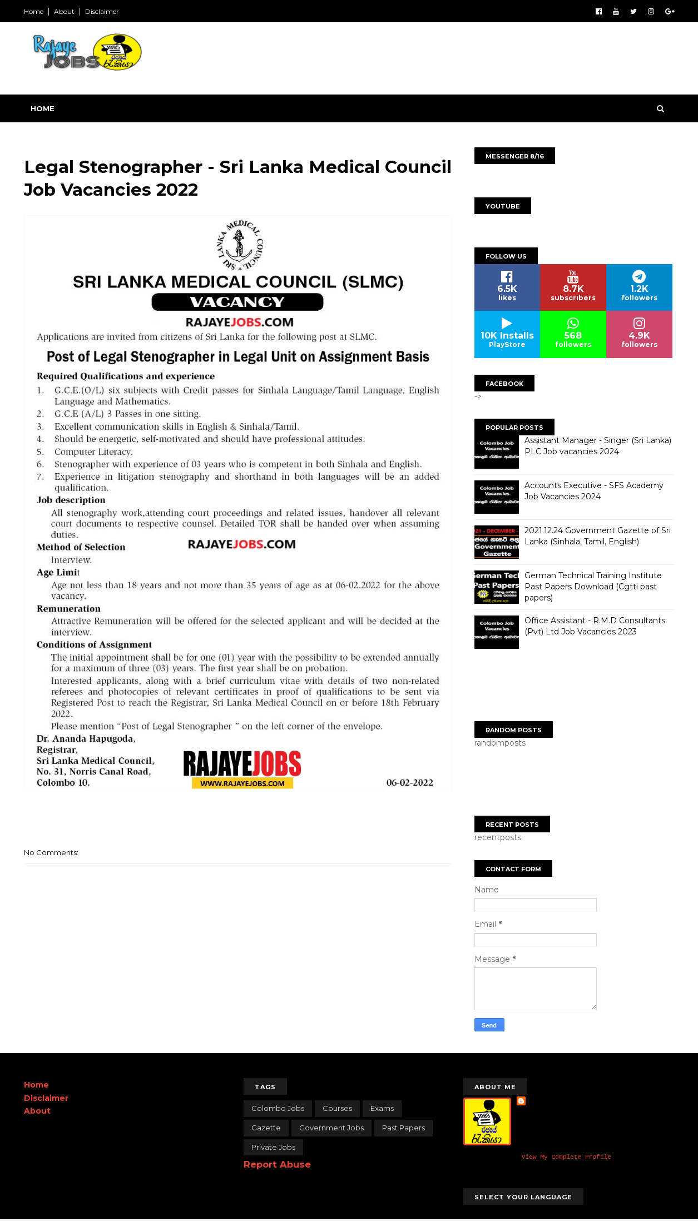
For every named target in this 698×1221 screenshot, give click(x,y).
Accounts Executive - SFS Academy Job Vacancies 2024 (594, 491)
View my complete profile (566, 1158)
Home (33, 11)
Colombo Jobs (277, 1108)
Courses (337, 1108)
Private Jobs (273, 1147)
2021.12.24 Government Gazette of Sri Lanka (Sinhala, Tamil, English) (597, 536)
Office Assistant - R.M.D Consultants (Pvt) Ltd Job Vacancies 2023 (594, 626)
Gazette (266, 1127)
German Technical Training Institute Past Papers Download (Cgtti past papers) (593, 586)
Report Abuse (277, 1164)
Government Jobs (331, 1127)
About (64, 11)
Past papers (403, 1127)
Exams (382, 1108)
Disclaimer (102, 11)
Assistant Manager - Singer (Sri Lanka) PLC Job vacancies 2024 (597, 445)
